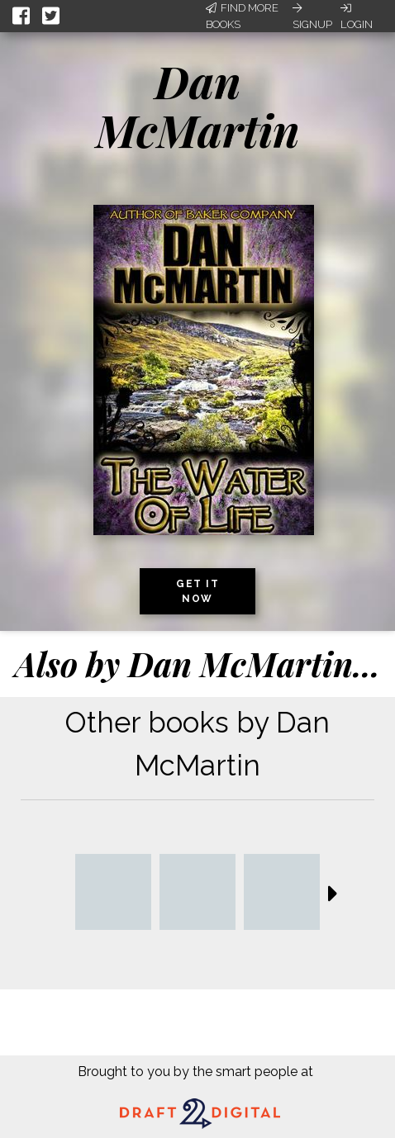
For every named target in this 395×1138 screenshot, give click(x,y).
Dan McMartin (198, 105)
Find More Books (242, 16)
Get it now (197, 591)
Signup (312, 16)
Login (356, 16)
